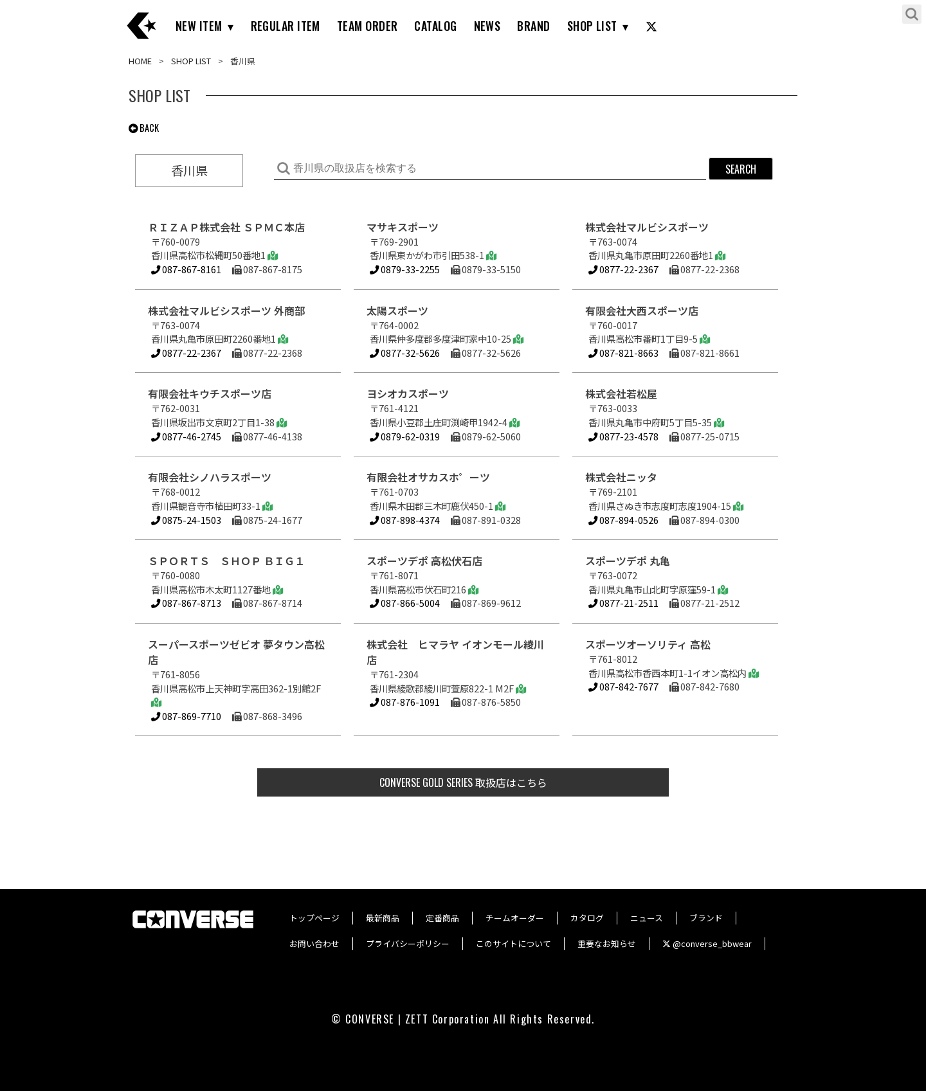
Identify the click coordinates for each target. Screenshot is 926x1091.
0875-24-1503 (186, 520)
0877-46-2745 (186, 436)
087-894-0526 (623, 520)
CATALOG (435, 25)
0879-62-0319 (405, 436)
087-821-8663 (623, 352)
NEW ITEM (199, 25)
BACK (144, 127)
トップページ (314, 918)
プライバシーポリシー (407, 943)
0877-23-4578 (623, 436)
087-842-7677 (623, 686)
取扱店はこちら (463, 782)
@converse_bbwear (707, 943)
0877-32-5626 (405, 352)
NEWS (487, 25)
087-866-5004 (405, 602)
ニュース (646, 918)
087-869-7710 (186, 716)
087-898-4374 (405, 520)
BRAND (533, 25)
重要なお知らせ (606, 943)
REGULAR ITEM (285, 25)
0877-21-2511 (623, 602)
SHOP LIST (592, 25)
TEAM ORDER (367, 25)
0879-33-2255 (405, 269)
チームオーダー (515, 918)
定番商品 (442, 918)
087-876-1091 (405, 701)
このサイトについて (513, 943)
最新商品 (382, 918)
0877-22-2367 (623, 269)
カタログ (587, 918)
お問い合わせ (314, 943)
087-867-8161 (186, 269)
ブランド (706, 918)
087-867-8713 (186, 602)
